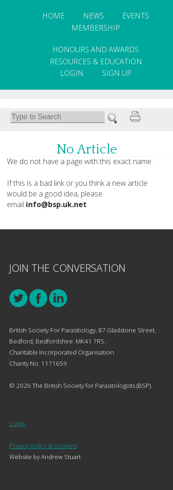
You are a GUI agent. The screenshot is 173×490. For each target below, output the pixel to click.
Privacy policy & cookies (43, 445)
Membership (96, 28)
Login (72, 73)
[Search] (58, 117)
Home (53, 16)
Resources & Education (96, 61)
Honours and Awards (96, 49)
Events (135, 16)
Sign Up (116, 73)
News (93, 16)
